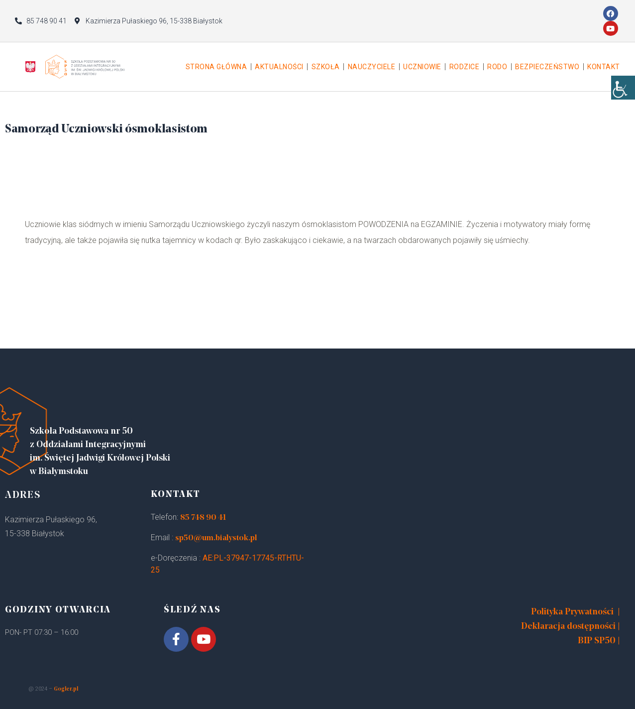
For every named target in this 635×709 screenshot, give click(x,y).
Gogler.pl (66, 689)
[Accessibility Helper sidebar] (623, 100)
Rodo (497, 67)
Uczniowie (422, 67)
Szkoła (326, 67)
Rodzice (464, 67)
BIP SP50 (597, 641)
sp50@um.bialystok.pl (216, 538)
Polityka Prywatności (572, 612)
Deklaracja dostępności (568, 626)
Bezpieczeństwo (547, 67)
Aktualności (279, 67)
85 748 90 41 (203, 518)
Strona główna (216, 67)
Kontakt (603, 67)
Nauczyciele (372, 67)
